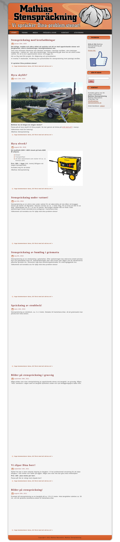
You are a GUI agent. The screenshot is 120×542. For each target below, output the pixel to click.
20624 (102, 106)
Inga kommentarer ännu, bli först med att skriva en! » (33, 66)
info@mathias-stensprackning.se (94, 102)
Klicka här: (98, 58)
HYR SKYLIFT (67, 127)
